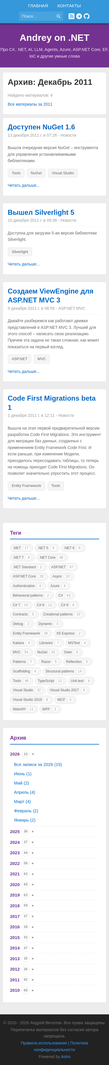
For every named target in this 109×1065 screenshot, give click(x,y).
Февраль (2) (26, 810)
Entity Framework (26, 485)
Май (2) (21, 782)
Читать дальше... (24, 185)
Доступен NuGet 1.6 (41, 127)
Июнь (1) (23, 773)
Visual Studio (63, 173)
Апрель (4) (24, 792)
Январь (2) (24, 819)
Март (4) (22, 801)
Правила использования (44, 1043)
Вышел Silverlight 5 (41, 212)
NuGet (36, 173)
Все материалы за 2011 (30, 104)
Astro (66, 1056)
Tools (16, 173)
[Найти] (58, 16)
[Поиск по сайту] (36, 16)
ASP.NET (19, 359)
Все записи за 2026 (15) (38, 764)
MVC (41, 359)
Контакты (69, 5)
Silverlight (20, 252)
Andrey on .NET (54, 37)
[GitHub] (86, 16)
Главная (38, 5)
